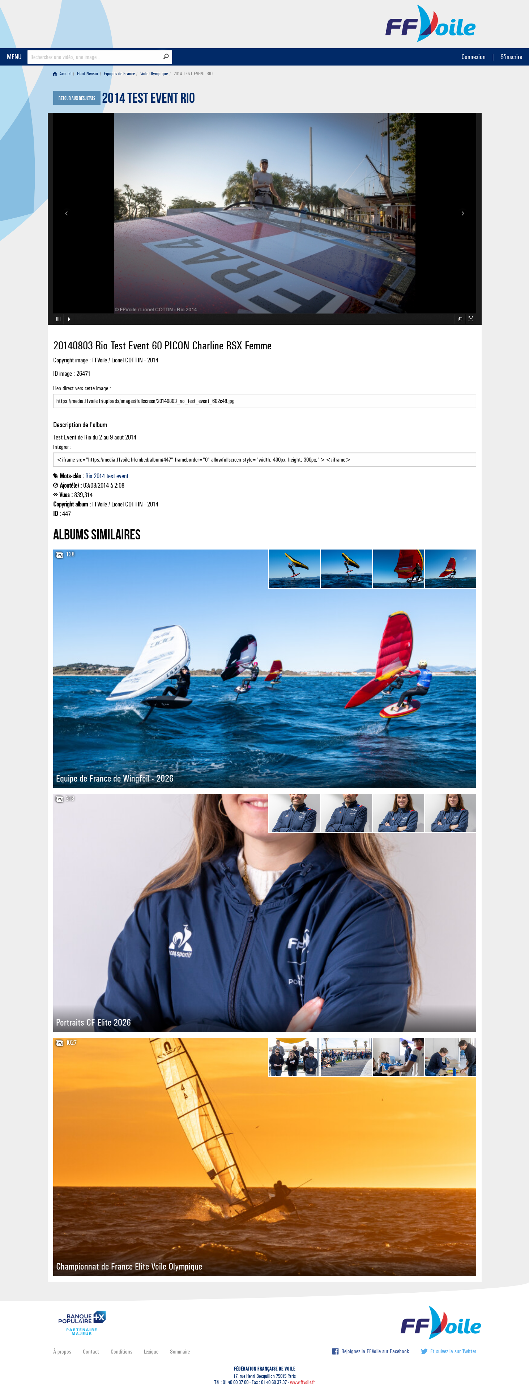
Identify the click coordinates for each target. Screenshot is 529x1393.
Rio (88, 476)
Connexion (473, 56)
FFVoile (430, 23)
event (122, 476)
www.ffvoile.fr (302, 1382)
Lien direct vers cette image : (264, 396)
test (110, 476)
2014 (99, 476)
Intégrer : (264, 455)
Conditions (121, 1351)
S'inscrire (511, 56)
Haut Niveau (87, 74)
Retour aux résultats (77, 98)
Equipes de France (119, 74)
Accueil (62, 74)
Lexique (151, 1351)
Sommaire (180, 1351)
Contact (91, 1351)
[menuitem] (63, 74)
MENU (14, 56)
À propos (62, 1351)
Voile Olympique (154, 74)
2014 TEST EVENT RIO (148, 100)
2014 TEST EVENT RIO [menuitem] (193, 74)
